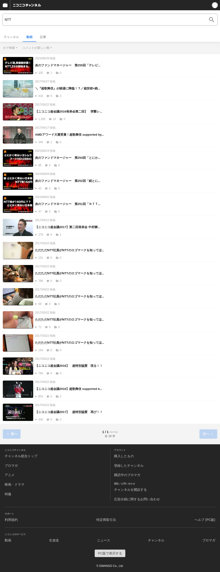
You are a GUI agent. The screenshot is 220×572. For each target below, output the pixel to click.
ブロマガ (11, 465)
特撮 (8, 494)
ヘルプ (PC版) (205, 520)
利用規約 (11, 520)
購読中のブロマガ (127, 475)
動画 (29, 37)
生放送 (54, 540)
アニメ (9, 475)
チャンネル (11, 37)
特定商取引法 (106, 520)
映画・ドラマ (14, 484)
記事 (43, 37)
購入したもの (124, 456)
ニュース (103, 540)
